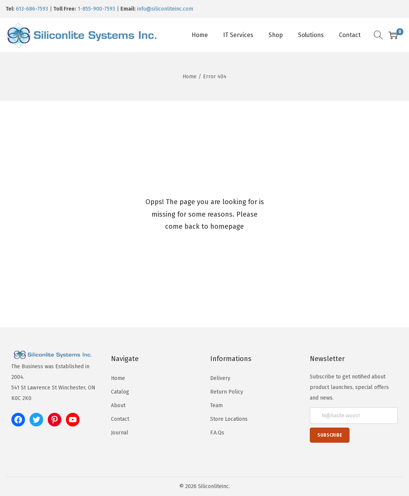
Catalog (120, 392)
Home (190, 76)
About (118, 405)
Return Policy (226, 392)
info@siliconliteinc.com (165, 9)
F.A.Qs (217, 432)
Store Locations (229, 419)
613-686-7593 (32, 9)
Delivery (220, 378)
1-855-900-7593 (96, 9)
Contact (120, 419)
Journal (119, 432)
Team (216, 405)
